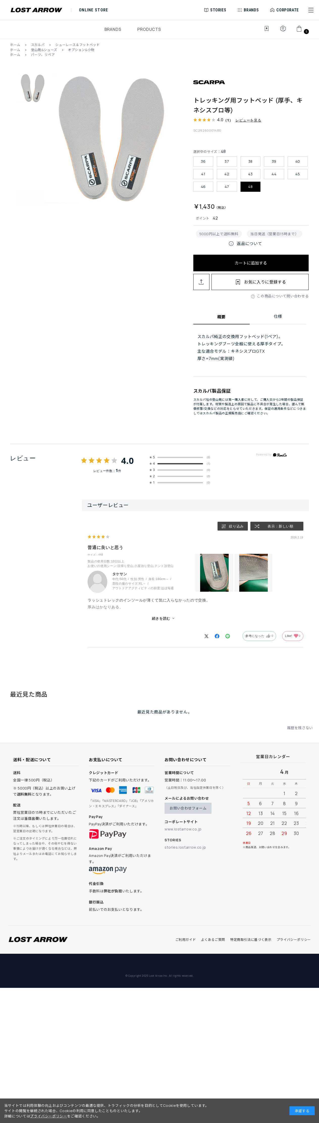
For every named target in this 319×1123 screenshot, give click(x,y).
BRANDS (112, 29)
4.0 (127, 460)
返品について (245, 244)
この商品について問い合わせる (283, 296)
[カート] (302, 31)
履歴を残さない (300, 727)
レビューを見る (248, 120)
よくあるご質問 (213, 939)
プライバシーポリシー (294, 939)
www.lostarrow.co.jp (183, 829)
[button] (310, 10)
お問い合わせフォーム (188, 808)
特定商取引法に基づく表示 (251, 939)
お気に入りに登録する (265, 282)
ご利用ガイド (185, 939)
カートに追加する (251, 263)
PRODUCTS (149, 29)
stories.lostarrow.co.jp (185, 847)
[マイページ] (283, 31)
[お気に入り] (263, 31)
